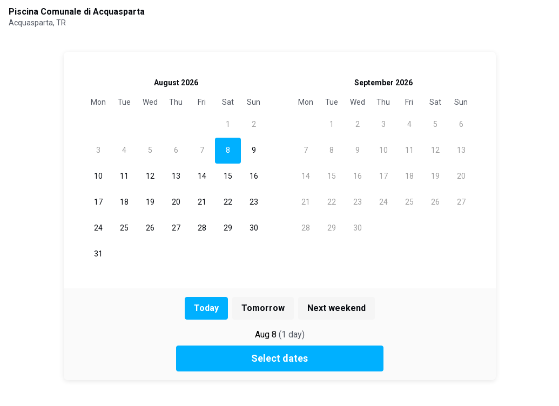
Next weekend (336, 308)
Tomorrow (263, 308)
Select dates (279, 358)
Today (206, 308)
